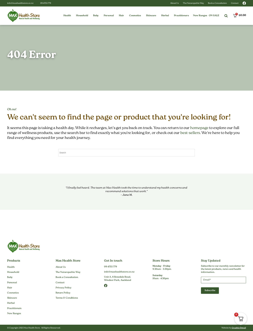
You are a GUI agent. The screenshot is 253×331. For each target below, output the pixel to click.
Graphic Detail (239, 328)
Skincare (12, 298)
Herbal (11, 303)
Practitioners (14, 308)
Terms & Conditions (67, 298)
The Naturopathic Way (193, 3)
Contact (234, 3)
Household (13, 272)
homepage (199, 128)
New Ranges (200, 15)
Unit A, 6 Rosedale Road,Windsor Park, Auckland (117, 279)
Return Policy (63, 293)
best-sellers (190, 133)
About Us (174, 3)
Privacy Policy (63, 288)
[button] (67, 15)
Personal (12, 282)
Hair (9, 288)
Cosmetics (13, 293)
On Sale (214, 15)
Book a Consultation (217, 3)
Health (11, 267)
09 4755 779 (45, 3)
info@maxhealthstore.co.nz (20, 3)
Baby (10, 277)
